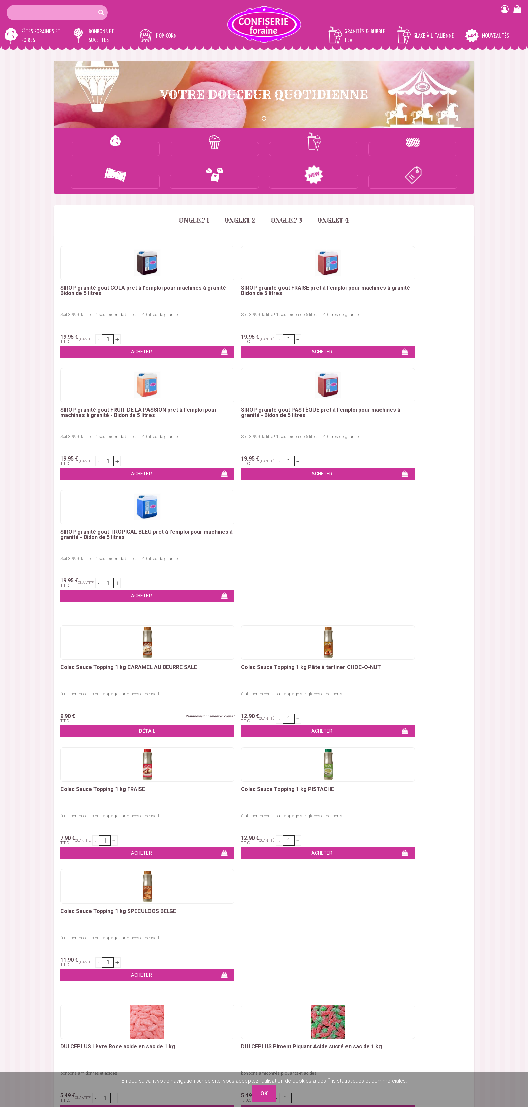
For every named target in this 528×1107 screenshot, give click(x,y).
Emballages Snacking (79, 1018)
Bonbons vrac (212, 970)
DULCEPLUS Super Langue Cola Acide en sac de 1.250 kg (347, 529)
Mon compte (354, 986)
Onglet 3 (288, 188)
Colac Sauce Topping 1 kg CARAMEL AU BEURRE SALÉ (95, 393)
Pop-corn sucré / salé (150, 970)
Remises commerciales (367, 994)
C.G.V (345, 1002)
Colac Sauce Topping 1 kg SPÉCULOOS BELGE (424, 393)
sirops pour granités (264, 750)
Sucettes (206, 1002)
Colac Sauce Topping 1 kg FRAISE (259, 393)
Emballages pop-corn (150, 986)
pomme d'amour (401, 725)
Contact (348, 970)
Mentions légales (358, 1010)
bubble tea (342, 741)
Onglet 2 (238, 188)
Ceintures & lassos (217, 1018)
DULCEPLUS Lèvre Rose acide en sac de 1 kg (91, 529)
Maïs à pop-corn (144, 978)
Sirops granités (142, 1002)
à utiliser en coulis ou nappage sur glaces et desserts (93, 419)
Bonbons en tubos (217, 986)
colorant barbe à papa (296, 725)
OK (465, 906)
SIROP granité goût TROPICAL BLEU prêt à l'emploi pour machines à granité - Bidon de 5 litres (424, 263)
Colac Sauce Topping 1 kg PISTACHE (341, 393)
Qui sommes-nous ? (362, 978)
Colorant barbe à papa (80, 978)
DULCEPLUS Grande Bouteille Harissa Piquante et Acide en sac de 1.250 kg (429, 532)
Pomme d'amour (74, 994)
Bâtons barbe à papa (78, 986)
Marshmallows (213, 994)
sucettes (144, 741)
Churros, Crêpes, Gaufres (83, 1002)
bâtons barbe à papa (351, 725)
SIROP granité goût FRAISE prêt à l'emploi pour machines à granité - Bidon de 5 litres (181, 261)
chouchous (139, 733)
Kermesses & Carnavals (82, 1010)
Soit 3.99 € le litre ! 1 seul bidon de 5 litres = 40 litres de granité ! (93, 284)
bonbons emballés (319, 733)
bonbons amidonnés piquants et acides (181, 552)
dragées (248, 741)
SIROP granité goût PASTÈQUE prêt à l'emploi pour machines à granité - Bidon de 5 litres (341, 263)
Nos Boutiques (356, 1018)
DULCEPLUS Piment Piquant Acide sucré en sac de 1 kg (178, 529)
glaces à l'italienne (380, 741)
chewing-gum (114, 741)
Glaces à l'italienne (146, 1018)
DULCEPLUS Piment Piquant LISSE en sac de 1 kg (261, 529)
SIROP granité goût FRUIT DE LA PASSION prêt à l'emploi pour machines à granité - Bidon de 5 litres (262, 263)
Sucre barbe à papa (77, 970)
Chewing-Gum (212, 1010)
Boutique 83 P (435, 994)
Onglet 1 (189, 188)
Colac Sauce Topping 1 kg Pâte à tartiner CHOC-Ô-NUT (179, 393)
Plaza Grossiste (455, 1018)
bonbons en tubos (367, 733)
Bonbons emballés (218, 978)
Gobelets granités (146, 1010)
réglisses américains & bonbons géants (203, 733)
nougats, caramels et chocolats (196, 741)
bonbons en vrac (273, 733)
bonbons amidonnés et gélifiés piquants (264, 552)
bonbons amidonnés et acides (88, 552)
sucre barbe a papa (242, 725)
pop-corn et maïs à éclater (295, 741)
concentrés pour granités (436, 741)
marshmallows (76, 741)
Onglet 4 (338, 188)
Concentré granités (147, 994)
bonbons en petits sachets (424, 733)
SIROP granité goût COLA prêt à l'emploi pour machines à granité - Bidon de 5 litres (98, 261)
